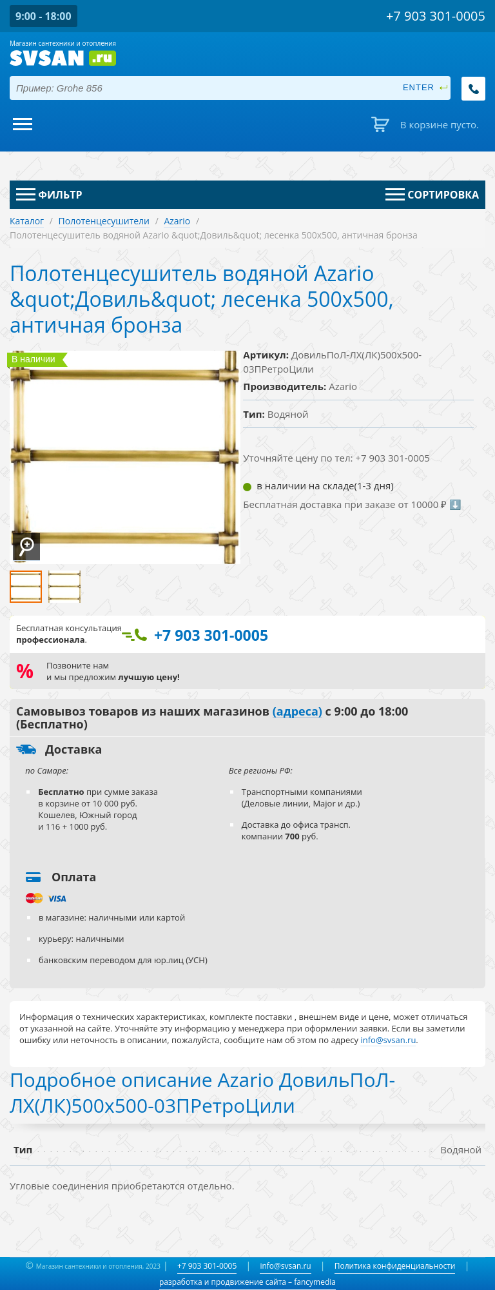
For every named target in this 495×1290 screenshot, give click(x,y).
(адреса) (297, 711)
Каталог (27, 221)
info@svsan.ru (285, 1265)
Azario (177, 221)
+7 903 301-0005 (207, 1265)
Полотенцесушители (104, 221)
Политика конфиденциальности (395, 1265)
